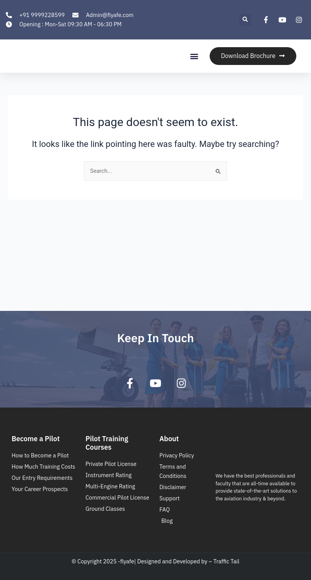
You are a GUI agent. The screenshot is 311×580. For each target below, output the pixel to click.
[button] (245, 20)
